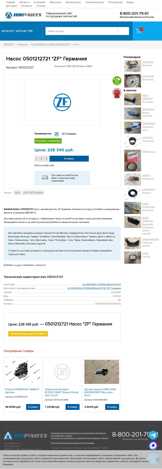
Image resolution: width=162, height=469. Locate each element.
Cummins (55, 448)
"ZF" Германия (69, 133)
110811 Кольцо (148, 151)
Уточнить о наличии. (48, 141)
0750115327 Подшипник (147, 139)
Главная (10, 2)
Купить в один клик (44, 165)
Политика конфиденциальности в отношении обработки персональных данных (78, 435)
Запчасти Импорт (91, 448)
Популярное (115, 2)
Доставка (11, 5)
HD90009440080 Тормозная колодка (150, 242)
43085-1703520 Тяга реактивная (148, 207)
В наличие (39, 2)
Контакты (26, 5)
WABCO (105, 448)
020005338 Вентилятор (148, 78)
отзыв (18, 265)
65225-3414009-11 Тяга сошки (147, 98)
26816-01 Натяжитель (148, 177)
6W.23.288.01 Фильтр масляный (148, 112)
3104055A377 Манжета (148, 191)
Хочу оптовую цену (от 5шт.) (28, 334)
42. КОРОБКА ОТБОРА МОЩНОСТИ (101, 284)
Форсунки (55, 2)
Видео (130, 2)
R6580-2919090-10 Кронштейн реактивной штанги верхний (147, 226)
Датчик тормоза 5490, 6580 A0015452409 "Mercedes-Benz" (100, 393)
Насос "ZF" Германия (33, 193)
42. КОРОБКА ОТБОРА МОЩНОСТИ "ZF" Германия (94, 288)
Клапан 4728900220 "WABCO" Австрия (22, 391)
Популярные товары (71, 448)
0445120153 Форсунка (147, 63)
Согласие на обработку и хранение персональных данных (79, 438)
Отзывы (40, 5)
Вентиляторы (73, 2)
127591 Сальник (146, 255)
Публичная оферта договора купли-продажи (73, 443)
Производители (94, 2)
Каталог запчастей (17, 31)
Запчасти (24, 2)
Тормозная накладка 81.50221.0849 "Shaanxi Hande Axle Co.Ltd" (62, 393)
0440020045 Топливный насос (148, 126)
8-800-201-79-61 (134, 13)
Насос (17, 193)
